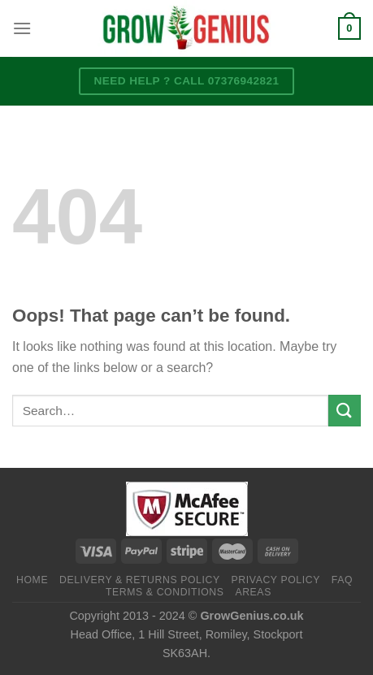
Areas (253, 592)
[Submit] (344, 410)
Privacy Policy (276, 580)
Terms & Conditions (165, 592)
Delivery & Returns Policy (139, 580)
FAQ (342, 580)
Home (32, 580)
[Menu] (22, 28)
